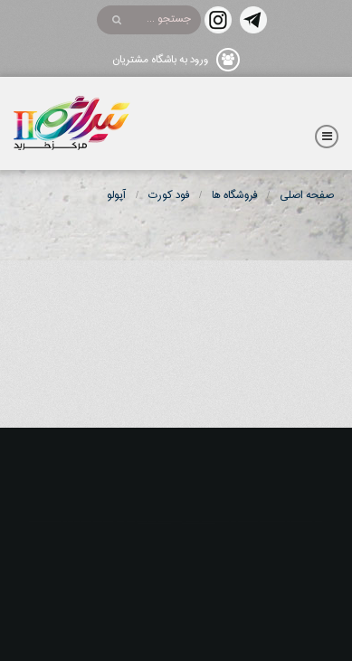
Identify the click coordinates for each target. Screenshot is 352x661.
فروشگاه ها (234, 195)
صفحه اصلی (307, 195)
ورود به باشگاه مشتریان (160, 60)
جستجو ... (169, 19)
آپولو (116, 195)
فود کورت (168, 195)
